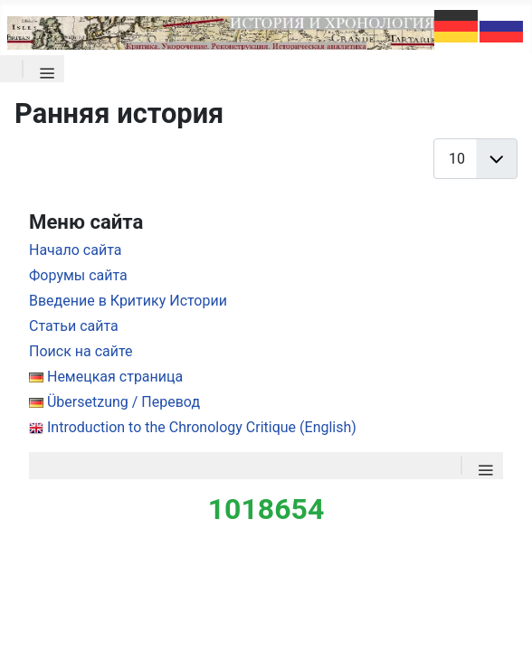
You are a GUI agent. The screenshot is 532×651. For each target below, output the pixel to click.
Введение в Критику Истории (128, 300)
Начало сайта (75, 250)
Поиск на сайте (81, 351)
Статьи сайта (74, 326)
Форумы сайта (78, 275)
